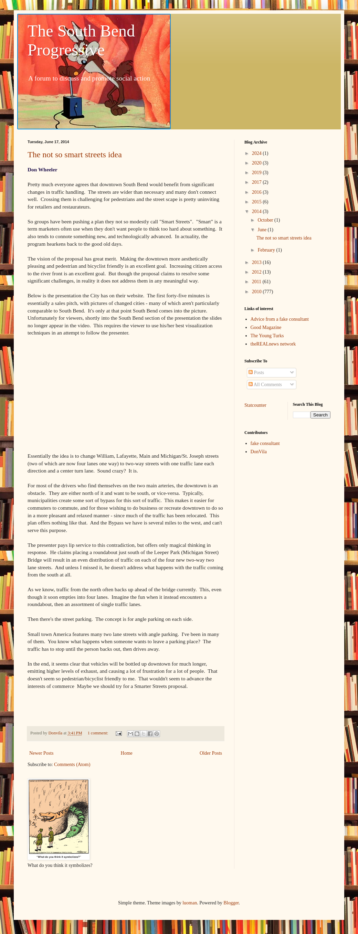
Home (127, 753)
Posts (256, 372)
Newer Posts (41, 753)
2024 (257, 153)
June (262, 229)
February (266, 250)
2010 (257, 291)
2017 (257, 182)
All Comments (265, 384)
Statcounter (255, 405)
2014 (257, 211)
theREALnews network (273, 344)
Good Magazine (266, 327)
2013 (257, 262)
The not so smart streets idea (75, 154)
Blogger (231, 902)
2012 (257, 272)
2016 (257, 192)
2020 (257, 163)
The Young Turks (267, 335)
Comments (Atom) (72, 764)
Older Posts (211, 753)
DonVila (259, 451)
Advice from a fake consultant (280, 319)
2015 (257, 201)
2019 (257, 172)
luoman (189, 902)
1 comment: (98, 733)
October (265, 220)
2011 (257, 281)
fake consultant (265, 443)
